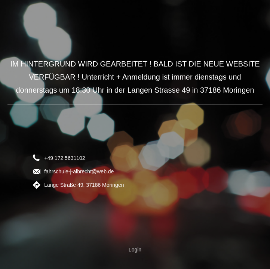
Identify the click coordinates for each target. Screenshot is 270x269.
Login (135, 250)
